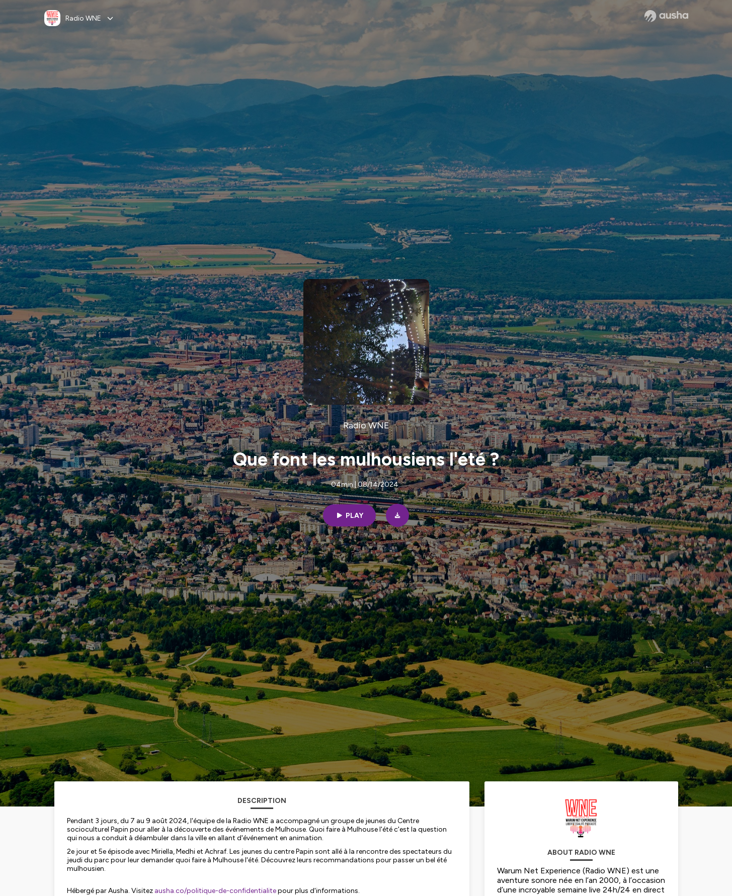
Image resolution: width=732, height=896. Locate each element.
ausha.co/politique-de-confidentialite (215, 890)
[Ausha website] (666, 16)
